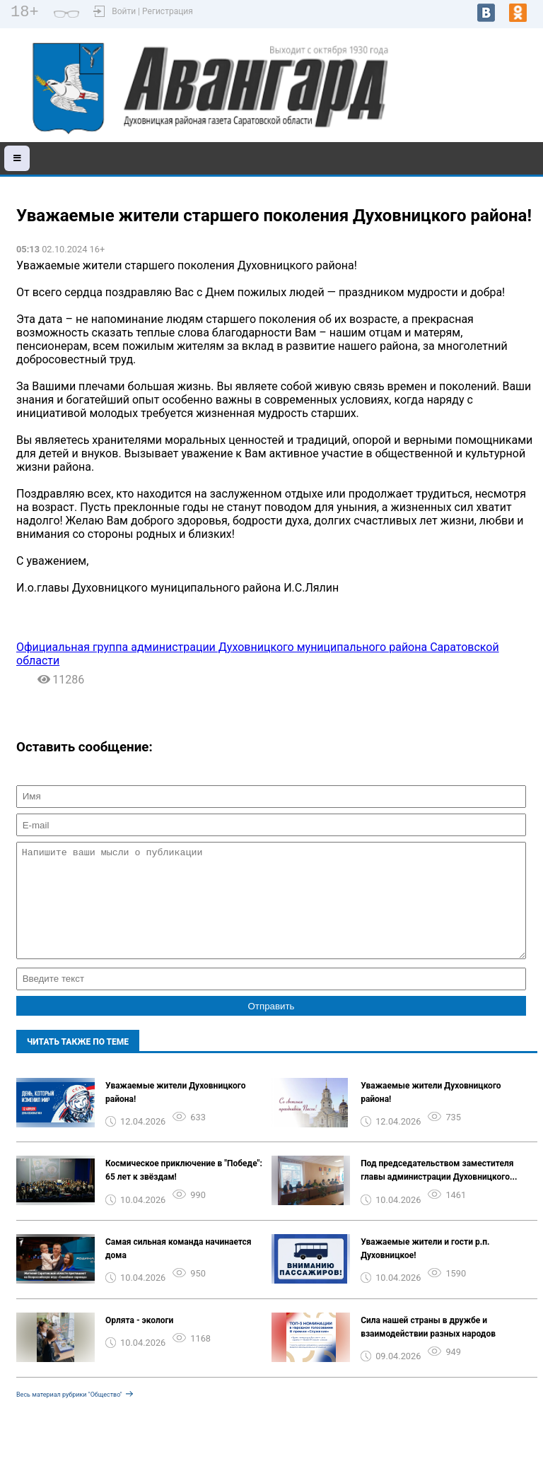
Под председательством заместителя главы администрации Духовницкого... (439, 1191)
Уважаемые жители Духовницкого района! (175, 1113)
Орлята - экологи (139, 1341)
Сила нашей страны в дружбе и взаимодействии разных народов (428, 1348)
